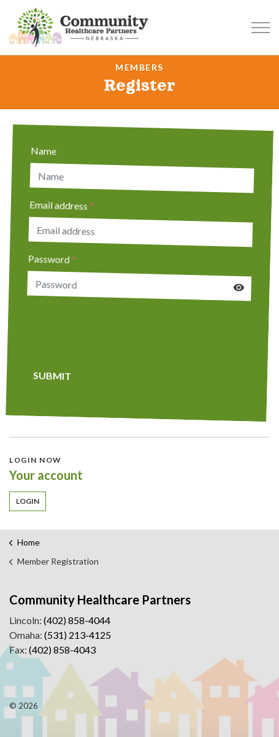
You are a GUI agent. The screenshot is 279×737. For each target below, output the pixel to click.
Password (53, 257)
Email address (63, 203)
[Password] (139, 286)
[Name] (145, 178)
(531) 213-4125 (77, 635)
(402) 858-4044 (77, 620)
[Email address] (141, 232)
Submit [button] (50, 373)
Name (47, 148)
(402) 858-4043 (62, 649)
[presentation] (119, 331)
